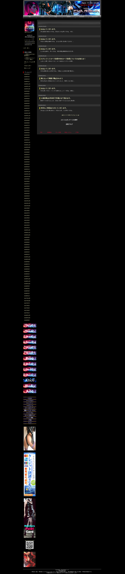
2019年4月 (27, 269)
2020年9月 (27, 237)
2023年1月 (27, 169)
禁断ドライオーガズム (29, 410)
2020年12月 (27, 230)
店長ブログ (69, 124)
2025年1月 (27, 110)
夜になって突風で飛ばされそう (52, 78)
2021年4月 (27, 220)
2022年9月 (27, 179)
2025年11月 (27, 86)
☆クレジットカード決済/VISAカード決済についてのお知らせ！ (63, 59)
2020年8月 (27, 239)
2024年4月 (27, 132)
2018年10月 (27, 283)
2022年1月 (27, 198)
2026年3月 (27, 76)
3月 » (28, 48)
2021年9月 (27, 208)
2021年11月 (27, 203)
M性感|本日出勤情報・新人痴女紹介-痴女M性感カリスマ (62, 7)
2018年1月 (27, 295)
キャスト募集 (29, 417)
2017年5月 (27, 305)
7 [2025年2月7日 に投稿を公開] (30, 40)
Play (56, 16)
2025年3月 (27, 106)
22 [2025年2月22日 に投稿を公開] (32, 43)
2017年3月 (27, 310)
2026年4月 (27, 74)
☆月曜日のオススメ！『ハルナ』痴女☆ (30, 58)
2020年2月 (27, 252)
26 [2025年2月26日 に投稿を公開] (28, 44)
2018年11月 (27, 281)
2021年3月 (27, 222)
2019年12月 (27, 257)
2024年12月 (27, 113)
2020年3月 (27, 249)
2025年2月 (27, 108)
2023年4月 (27, 162)
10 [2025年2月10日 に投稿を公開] (25, 41)
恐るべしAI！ (27, 68)
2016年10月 (27, 317)
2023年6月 (27, 157)
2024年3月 (27, 135)
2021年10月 (27, 205)
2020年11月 (27, 232)
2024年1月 (27, 140)
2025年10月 (27, 88)
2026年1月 (27, 81)
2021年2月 (27, 225)
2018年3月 (27, 291)
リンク (30, 422)
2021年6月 (27, 215)
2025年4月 (27, 103)
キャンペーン (29, 403)
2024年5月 (27, 130)
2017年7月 (27, 303)
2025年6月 (27, 98)
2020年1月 (27, 254)
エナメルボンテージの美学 (69, 120)
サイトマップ (28, 32)
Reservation (95, 16)
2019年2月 (27, 274)
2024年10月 (27, 118)
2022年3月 (27, 193)
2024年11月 (27, 115)
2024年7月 (27, 125)
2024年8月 (27, 123)
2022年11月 (27, 174)
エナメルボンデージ (30, 408)
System (68, 16)
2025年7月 (27, 96)
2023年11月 (27, 145)
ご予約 (30, 420)
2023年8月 (27, 152)
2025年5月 (27, 101)
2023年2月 (27, 166)
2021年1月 (27, 227)
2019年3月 (27, 271)
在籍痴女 (49, 132)
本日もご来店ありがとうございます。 (54, 108)
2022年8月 (27, 181)
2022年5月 (27, 188)
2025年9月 (27, 91)
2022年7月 (27, 183)
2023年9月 (27, 149)
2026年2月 (27, 79)
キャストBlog (29, 412)
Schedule (81, 16)
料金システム (68, 132)
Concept (30, 398)
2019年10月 (27, 259)
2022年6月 (27, 186)
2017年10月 (27, 300)
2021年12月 (27, 201)
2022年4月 (27, 191)
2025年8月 (27, 93)
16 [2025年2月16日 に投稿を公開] (34, 41)
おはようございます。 (49, 29)
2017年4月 (27, 308)
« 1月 (24, 48)
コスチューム (29, 405)
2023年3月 (27, 164)
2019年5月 (27, 266)
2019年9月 (27, 261)
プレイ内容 (58, 132)
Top (30, 16)
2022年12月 (27, 171)
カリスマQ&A (29, 400)
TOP (41, 132)
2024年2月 (27, 137)
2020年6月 (27, 242)
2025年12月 (27, 84)
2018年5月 (27, 286)
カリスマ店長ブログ (30, 415)
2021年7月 (27, 213)
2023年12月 (27, 142)
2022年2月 (27, 196)
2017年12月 (27, 298)
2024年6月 (27, 127)
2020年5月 (27, 244)
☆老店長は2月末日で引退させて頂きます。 (56, 98)
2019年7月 (27, 264)
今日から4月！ (28, 65)
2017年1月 (27, 313)
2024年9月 (27, 120)
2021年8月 (27, 210)
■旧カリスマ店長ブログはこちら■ (70, 115)
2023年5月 (27, 159)
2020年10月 (27, 235)
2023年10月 (27, 147)
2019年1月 (27, 276)
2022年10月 (27, 176)
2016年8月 (27, 320)
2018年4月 (27, 288)
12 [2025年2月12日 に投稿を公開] (28, 41)
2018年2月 (27, 293)
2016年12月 (27, 315)
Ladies (42, 16)
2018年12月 (27, 278)
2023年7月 (27, 154)
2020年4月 (27, 247)
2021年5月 (27, 218)
